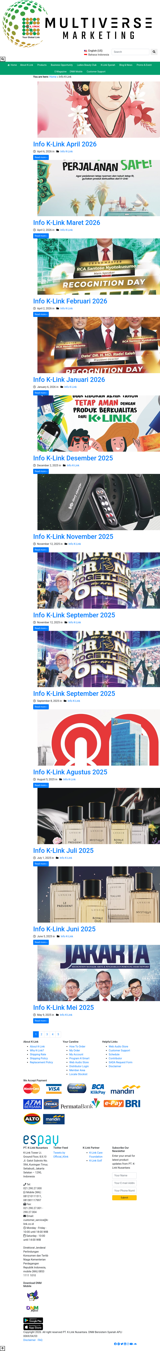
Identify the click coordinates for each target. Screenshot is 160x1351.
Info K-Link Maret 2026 (66, 223)
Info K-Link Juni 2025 (64, 929)
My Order (74, 1050)
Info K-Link (66, 151)
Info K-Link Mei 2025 (63, 1007)
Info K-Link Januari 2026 (69, 380)
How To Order (77, 1046)
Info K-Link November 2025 (73, 537)
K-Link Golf (95, 1160)
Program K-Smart (79, 1058)
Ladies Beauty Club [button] (87, 65)
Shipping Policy (39, 1058)
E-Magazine (61, 71)
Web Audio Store (79, 1062)
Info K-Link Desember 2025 (73, 458)
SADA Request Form (120, 1062)
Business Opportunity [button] (62, 65)
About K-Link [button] (27, 65)
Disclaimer (115, 1066)
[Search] (130, 52)
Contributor (115, 1058)
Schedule (114, 1054)
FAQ (40, 1340)
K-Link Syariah (108, 65)
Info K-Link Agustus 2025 (70, 772)
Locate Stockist (78, 1074)
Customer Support (96, 71)
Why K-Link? (37, 1050)
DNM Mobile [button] (76, 71)
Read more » (41, 157)
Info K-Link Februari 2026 (70, 301)
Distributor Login (79, 1066)
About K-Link (37, 1046)
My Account (76, 1054)
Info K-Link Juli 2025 (63, 850)
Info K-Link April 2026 (65, 144)
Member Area (77, 1070)
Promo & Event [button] (145, 65)
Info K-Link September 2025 (74, 615)
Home (14, 65)
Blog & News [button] (126, 65)
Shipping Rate (38, 1054)
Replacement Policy (41, 1062)
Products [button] (42, 65)
